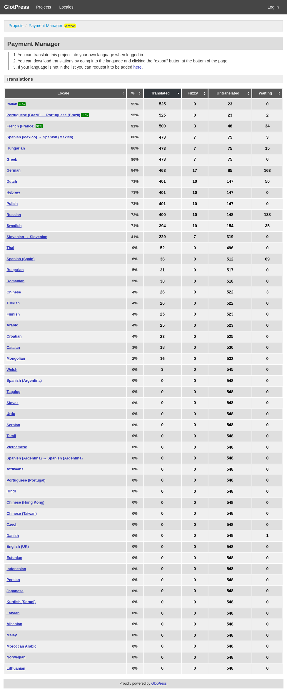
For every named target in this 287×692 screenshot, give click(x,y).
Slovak (12, 403)
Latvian (12, 613)
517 (230, 270)
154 (230, 225)
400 (162, 215)
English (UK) (17, 547)
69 (267, 259)
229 (162, 237)
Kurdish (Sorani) (21, 602)
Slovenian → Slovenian (26, 237)
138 (267, 215)
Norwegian (15, 657)
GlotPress (16, 7)
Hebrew (13, 192)
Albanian (14, 624)
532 (230, 358)
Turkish (13, 303)
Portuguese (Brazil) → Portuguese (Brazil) (43, 115)
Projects (43, 7)
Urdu (10, 414)
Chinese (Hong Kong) (25, 502)
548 (230, 380)
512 (230, 259)
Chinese (13, 292)
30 (162, 281)
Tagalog (13, 392)
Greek (11, 159)
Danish (12, 536)
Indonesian (16, 569)
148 (230, 215)
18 (162, 347)
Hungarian (15, 148)
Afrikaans (14, 469)
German (13, 170)
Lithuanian (15, 668)
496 (230, 247)
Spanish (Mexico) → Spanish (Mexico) (39, 137)
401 (162, 181)
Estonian (14, 558)
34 (267, 126)
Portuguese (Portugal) (25, 480)
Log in (273, 7)
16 (162, 358)
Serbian (13, 425)
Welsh (11, 370)
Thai (10, 248)
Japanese (14, 591)
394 (162, 225)
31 (162, 270)
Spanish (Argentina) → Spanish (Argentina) (44, 458)
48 (230, 126)
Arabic (12, 325)
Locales (66, 7)
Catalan (13, 348)
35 (267, 225)
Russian (13, 215)
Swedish (13, 226)
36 (162, 259)
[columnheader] (65, 93)
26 (162, 292)
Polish (12, 204)
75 (230, 137)
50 (267, 181)
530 (230, 347)
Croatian (13, 336)
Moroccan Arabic (21, 646)
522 (230, 292)
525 (162, 104)
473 (162, 137)
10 (195, 181)
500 (162, 126)
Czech (11, 524)
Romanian (15, 281)
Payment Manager (45, 25)
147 (230, 181)
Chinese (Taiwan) (21, 514)
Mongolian (15, 358)
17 (195, 170)
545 (230, 369)
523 (230, 314)
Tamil (11, 436)
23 (230, 104)
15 (267, 148)
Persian (13, 580)
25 (162, 314)
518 (230, 281)
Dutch (11, 182)
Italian (11, 104)
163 (267, 170)
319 (230, 237)
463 (162, 170)
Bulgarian (15, 270)
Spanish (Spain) (20, 259)
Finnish (13, 314)
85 (230, 170)
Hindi (11, 491)
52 (162, 247)
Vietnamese (16, 447)
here (138, 67)
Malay (11, 635)
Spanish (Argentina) (24, 381)
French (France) (20, 126)
